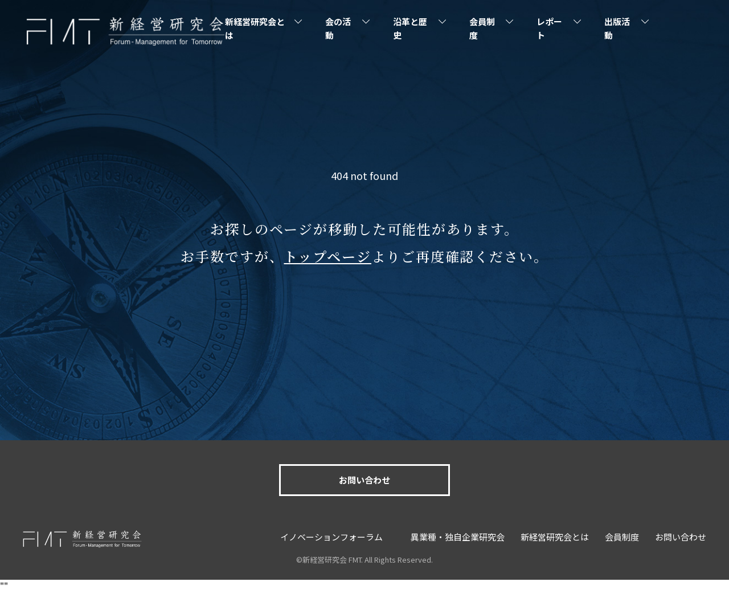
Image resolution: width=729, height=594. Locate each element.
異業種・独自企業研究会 (458, 537)
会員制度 (482, 28)
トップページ (327, 256)
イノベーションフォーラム (331, 537)
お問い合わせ (364, 480)
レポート (549, 28)
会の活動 (338, 28)
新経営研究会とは (255, 28)
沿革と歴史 (410, 28)
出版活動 (617, 28)
